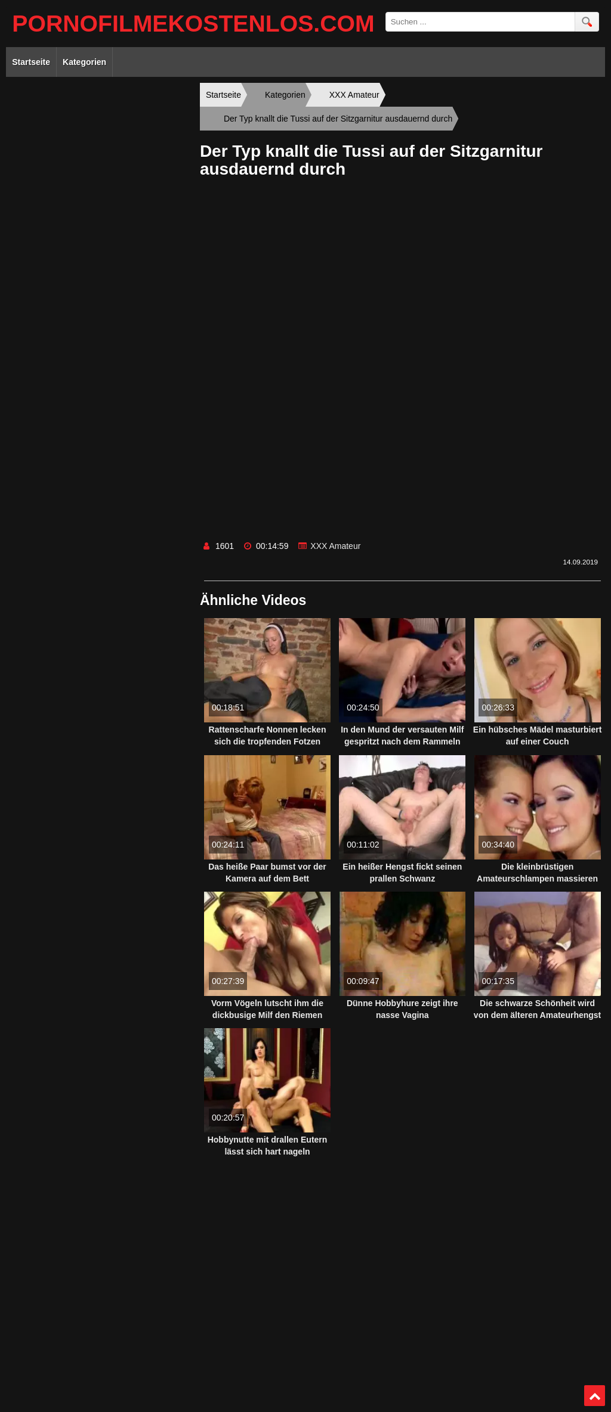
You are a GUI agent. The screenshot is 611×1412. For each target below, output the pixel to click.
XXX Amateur (335, 546)
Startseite (31, 62)
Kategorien (84, 62)
